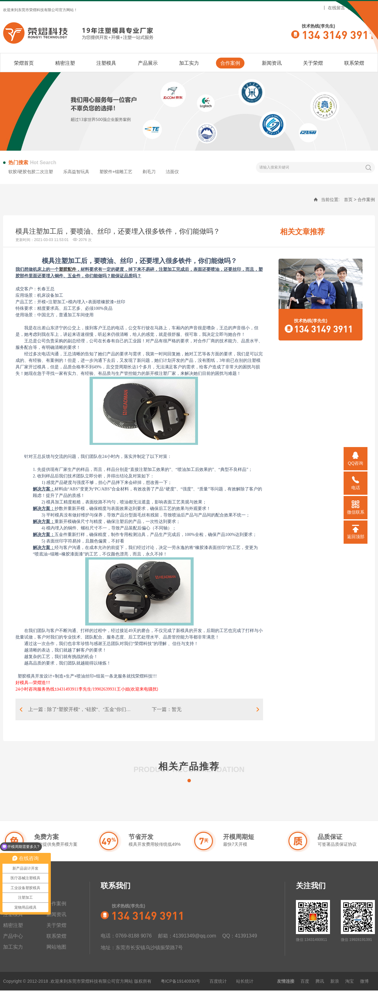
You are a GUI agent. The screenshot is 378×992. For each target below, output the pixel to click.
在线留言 (336, 7)
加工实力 (189, 63)
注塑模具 (106, 63)
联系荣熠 (354, 63)
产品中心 (13, 937)
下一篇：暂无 (168, 710)
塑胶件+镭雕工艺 (115, 171)
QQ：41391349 (239, 937)
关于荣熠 (313, 63)
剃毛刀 (149, 171)
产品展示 (148, 63)
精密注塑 (65, 63)
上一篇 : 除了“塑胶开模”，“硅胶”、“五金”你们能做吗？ (84, 710)
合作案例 (230, 63)
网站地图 (360, 7)
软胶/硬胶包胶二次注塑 (30, 171)
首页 (348, 199)
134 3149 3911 (338, 34)
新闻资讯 (272, 63)
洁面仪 (172, 171)
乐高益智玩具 (76, 171)
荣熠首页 (24, 63)
